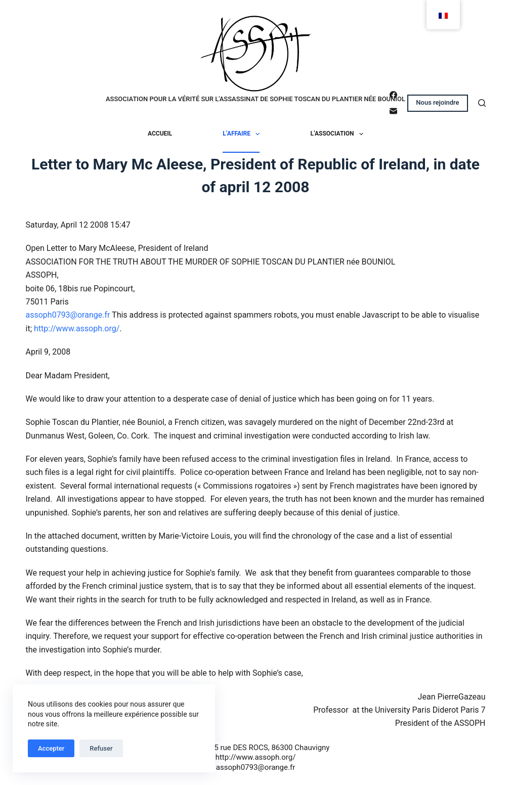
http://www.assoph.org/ (76, 328)
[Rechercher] (482, 103)
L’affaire (243, 134)
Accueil (160, 133)
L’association (338, 134)
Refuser (101, 748)
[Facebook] (393, 95)
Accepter (51, 748)
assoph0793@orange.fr (68, 315)
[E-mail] (393, 111)
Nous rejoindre (437, 102)
